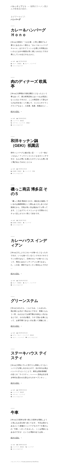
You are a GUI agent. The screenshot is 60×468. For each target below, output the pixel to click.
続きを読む (15, 112)
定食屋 (14, 171)
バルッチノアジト (19, 6)
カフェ (14, 335)
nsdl (14, 61)
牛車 (14, 412)
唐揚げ (28, 123)
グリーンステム (24, 301)
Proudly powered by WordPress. (30, 461)
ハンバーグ (33, 63)
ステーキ (15, 123)
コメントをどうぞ (18, 65)
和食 (33, 171)
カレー (14, 63)
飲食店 (19, 63)
